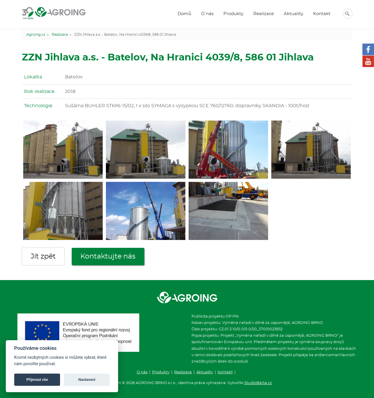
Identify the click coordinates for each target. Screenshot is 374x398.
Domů (184, 14)
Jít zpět (43, 256)
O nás (207, 14)
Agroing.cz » (37, 34)
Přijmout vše (37, 379)
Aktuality (293, 14)
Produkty (233, 14)
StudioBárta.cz (258, 383)
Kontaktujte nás (107, 256)
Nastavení (86, 379)
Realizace (263, 14)
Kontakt (321, 14)
